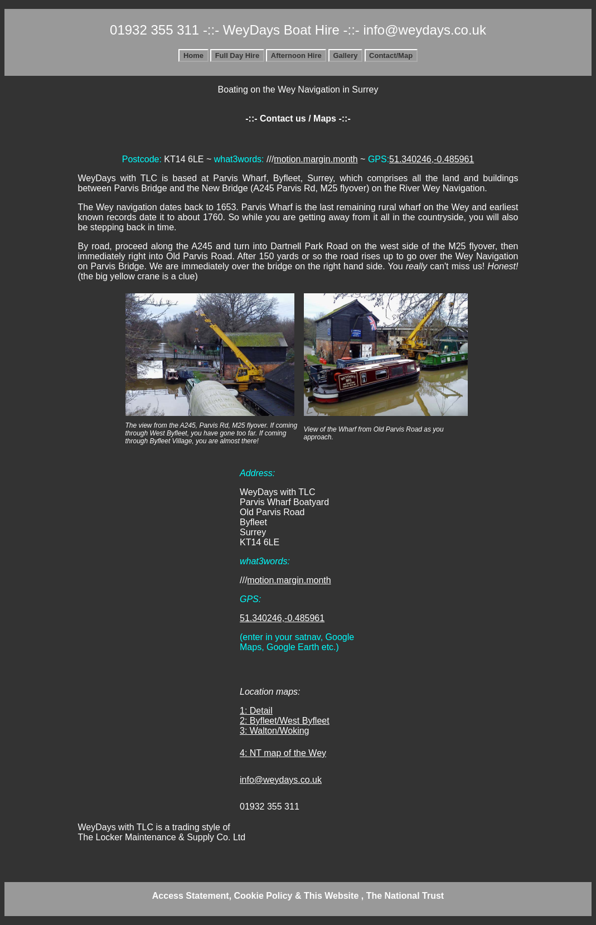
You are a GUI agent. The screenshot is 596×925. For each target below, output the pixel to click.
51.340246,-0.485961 (431, 159)
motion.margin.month (315, 159)
